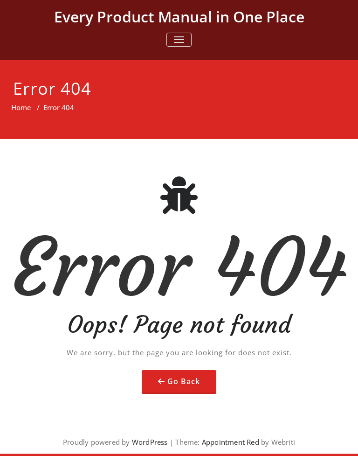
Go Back (183, 381)
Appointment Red (229, 442)
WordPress (150, 442)
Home (21, 107)
